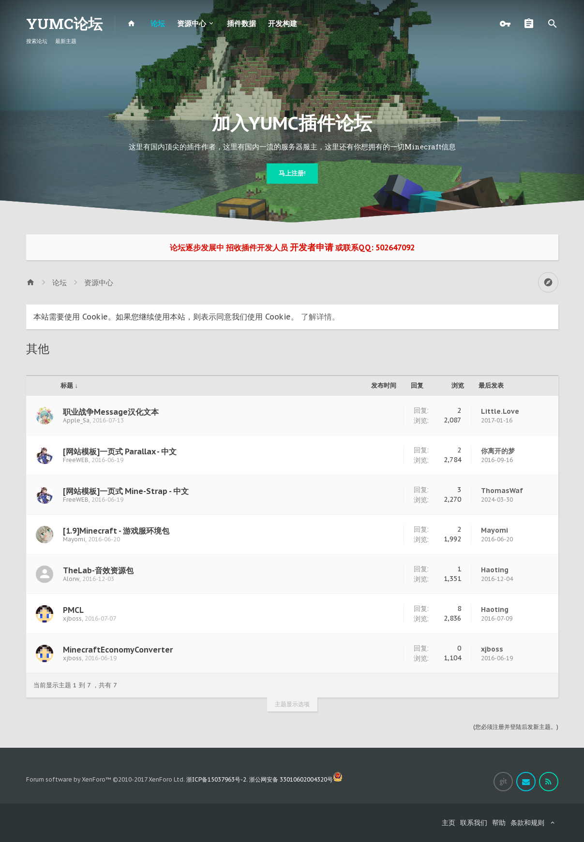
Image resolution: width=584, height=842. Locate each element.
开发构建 (282, 23)
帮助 (499, 822)
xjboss (72, 618)
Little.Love (500, 411)
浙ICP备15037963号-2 (216, 779)
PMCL (73, 610)
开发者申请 (311, 247)
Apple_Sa (76, 420)
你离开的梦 (498, 451)
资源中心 (191, 23)
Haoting (495, 570)
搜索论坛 (36, 41)
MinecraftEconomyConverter (118, 649)
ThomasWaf (502, 490)
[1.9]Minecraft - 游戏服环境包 (116, 531)
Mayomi (74, 539)
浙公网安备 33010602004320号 (296, 779)
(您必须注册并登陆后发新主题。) (515, 726)
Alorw (71, 578)
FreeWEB (76, 460)
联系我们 (473, 822)
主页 (448, 822)
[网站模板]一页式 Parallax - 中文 (120, 451)
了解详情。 (320, 316)
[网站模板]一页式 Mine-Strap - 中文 (126, 491)
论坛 (157, 23)
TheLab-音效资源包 (98, 570)
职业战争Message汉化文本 (111, 412)
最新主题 (65, 41)
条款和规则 (527, 822)
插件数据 (241, 23)
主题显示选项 (292, 704)
